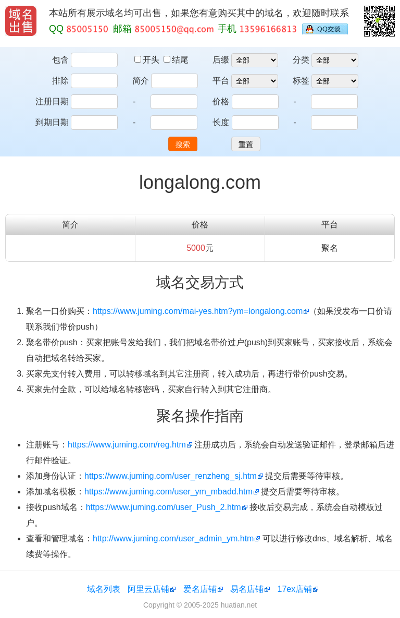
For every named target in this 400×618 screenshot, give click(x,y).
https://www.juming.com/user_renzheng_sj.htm (170, 475)
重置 (246, 144)
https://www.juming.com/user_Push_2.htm (163, 507)
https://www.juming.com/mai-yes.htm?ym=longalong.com (198, 311)
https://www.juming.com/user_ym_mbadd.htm (168, 491)
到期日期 (52, 122)
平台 (221, 80)
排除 (60, 80)
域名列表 (103, 589)
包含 (60, 59)
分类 (301, 59)
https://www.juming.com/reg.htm (127, 444)
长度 (221, 122)
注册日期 (52, 101)
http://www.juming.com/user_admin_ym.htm (173, 538)
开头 (147, 59)
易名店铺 (247, 589)
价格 (221, 101)
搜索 (183, 144)
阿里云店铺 (148, 589)
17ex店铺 (295, 589)
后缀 (221, 59)
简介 (140, 80)
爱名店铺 (200, 589)
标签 (301, 80)
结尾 (176, 59)
